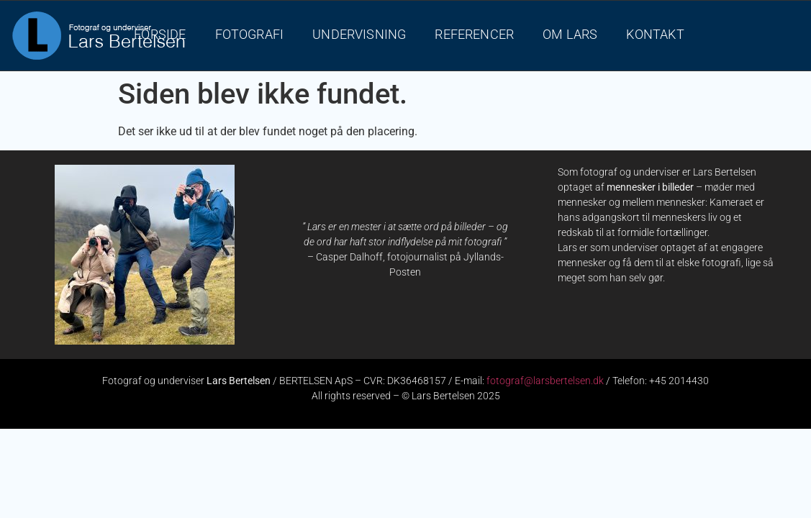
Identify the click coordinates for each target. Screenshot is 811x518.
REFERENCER (474, 34)
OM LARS (570, 34)
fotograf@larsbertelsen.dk (545, 380)
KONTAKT (655, 34)
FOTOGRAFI (249, 34)
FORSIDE (160, 34)
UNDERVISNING (359, 34)
